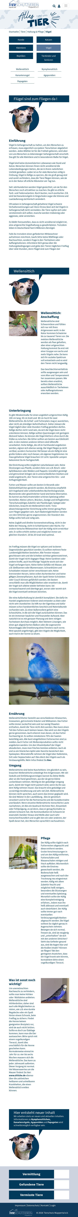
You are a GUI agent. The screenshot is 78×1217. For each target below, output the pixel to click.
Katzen (48, 39)
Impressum (20, 1205)
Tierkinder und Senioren (48, 57)
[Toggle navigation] (66, 5)
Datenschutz (33, 1205)
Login (53, 1205)
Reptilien (21, 55)
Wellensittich (22, 69)
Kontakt (45, 1205)
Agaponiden (49, 75)
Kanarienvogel (22, 75)
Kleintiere (21, 47)
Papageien (22, 81)
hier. (49, 760)
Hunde (21, 39)
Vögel (48, 47)
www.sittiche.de (17, 1075)
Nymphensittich (49, 69)
